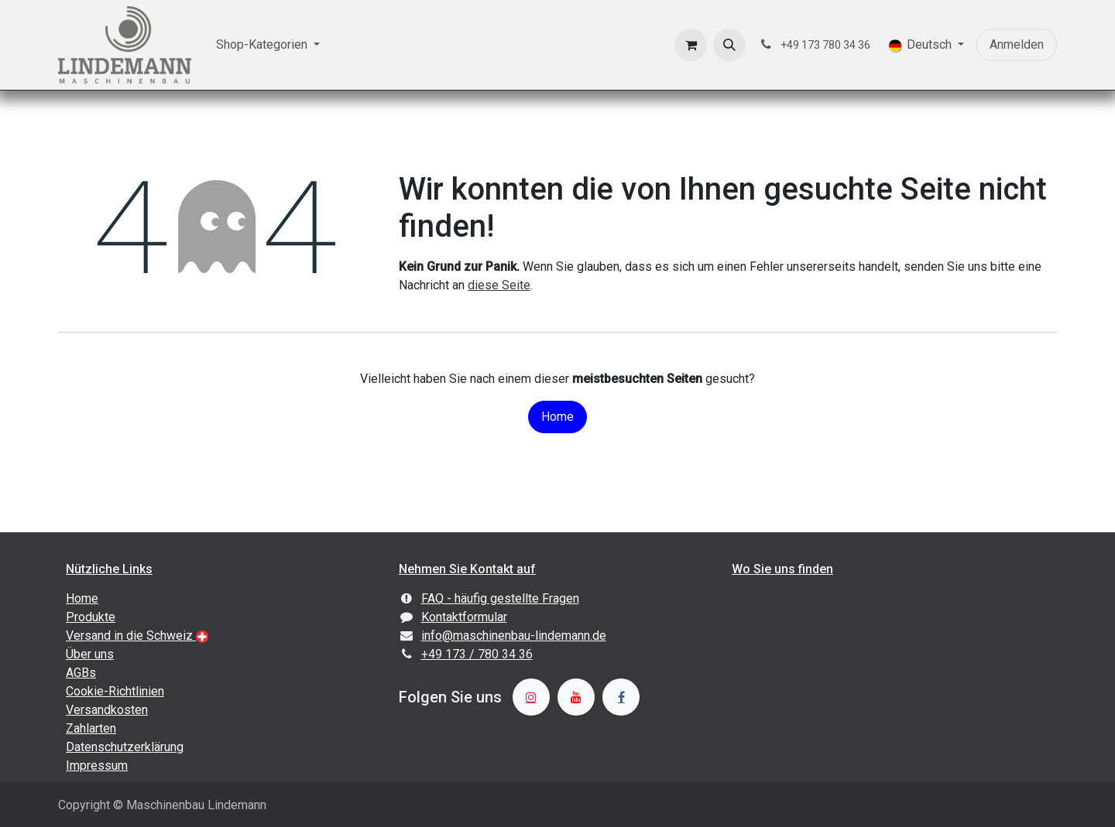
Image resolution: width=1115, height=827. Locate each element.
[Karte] (890, 679)
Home (557, 416)
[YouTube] (576, 697)
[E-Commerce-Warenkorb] (690, 45)
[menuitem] (268, 44)
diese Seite (499, 285)
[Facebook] (621, 697)
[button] (729, 45)
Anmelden (1017, 44)
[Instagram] (531, 697)
